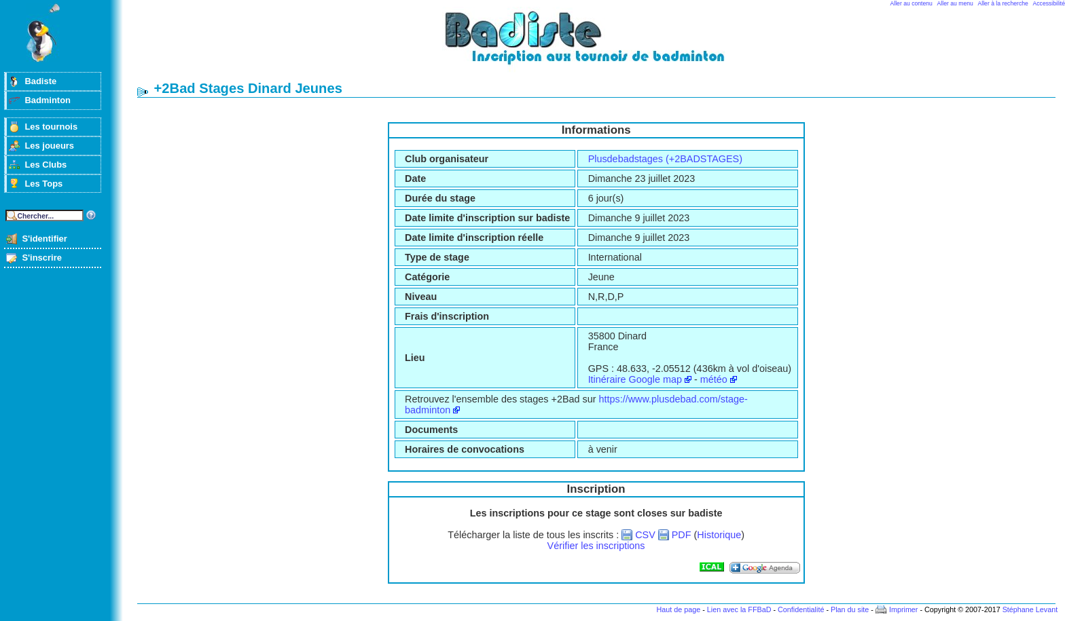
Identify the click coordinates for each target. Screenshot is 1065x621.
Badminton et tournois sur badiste (601, 44)
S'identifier (44, 238)
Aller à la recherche (1003, 3)
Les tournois (50, 126)
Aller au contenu (911, 3)
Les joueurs (49, 145)
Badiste (40, 81)
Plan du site (850, 609)
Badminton (47, 100)
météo (713, 379)
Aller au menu (955, 3)
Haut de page (678, 609)
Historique (719, 534)
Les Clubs (45, 164)
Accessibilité (1049, 3)
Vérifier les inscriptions (596, 545)
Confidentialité (801, 609)
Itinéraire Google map (635, 379)
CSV (645, 534)
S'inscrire (42, 257)
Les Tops (43, 183)
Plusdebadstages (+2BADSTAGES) (665, 158)
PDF (681, 534)
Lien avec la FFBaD (739, 609)
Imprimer (903, 609)
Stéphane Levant (1030, 609)
